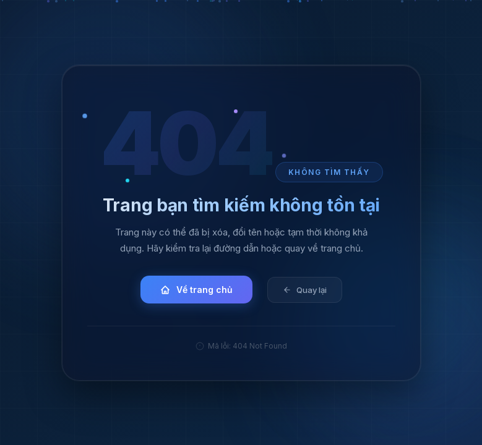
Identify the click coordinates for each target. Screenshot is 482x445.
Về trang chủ (196, 289)
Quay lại (304, 289)
